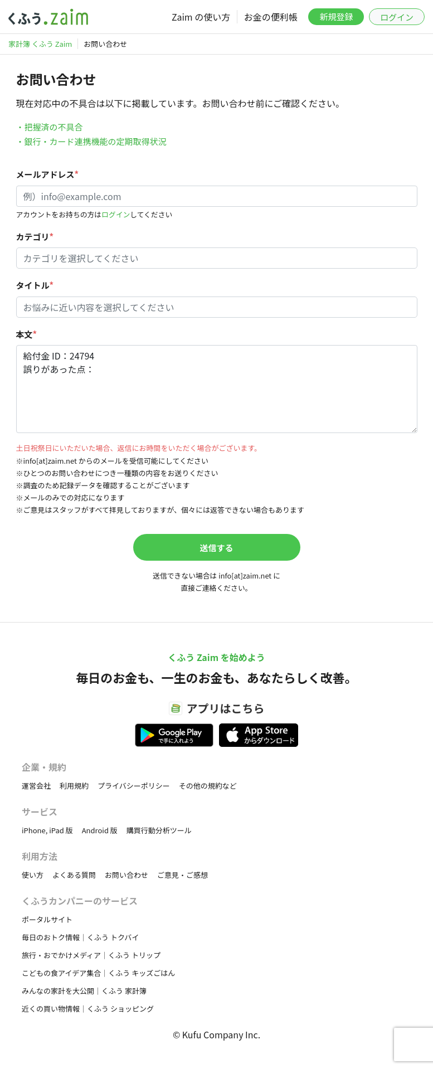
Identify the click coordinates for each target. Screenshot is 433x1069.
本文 (26, 334)
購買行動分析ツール (159, 830)
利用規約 (74, 785)
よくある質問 (74, 874)
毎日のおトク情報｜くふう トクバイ (80, 937)
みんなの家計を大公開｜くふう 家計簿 (84, 990)
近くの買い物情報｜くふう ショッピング (88, 1008)
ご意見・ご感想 (182, 874)
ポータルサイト (47, 919)
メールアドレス (47, 174)
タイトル (35, 285)
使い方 (32, 874)
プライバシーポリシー (134, 785)
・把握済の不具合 (49, 127)
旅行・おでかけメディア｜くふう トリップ (91, 955)
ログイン (396, 17)
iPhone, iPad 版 (47, 830)
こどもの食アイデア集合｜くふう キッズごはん (98, 973)
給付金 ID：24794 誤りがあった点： (216, 389)
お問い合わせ (126, 874)
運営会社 (36, 785)
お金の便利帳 (271, 16)
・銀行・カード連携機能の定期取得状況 (91, 141)
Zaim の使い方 (201, 16)
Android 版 (100, 830)
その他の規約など (208, 785)
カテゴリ (35, 236)
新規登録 (336, 16)
